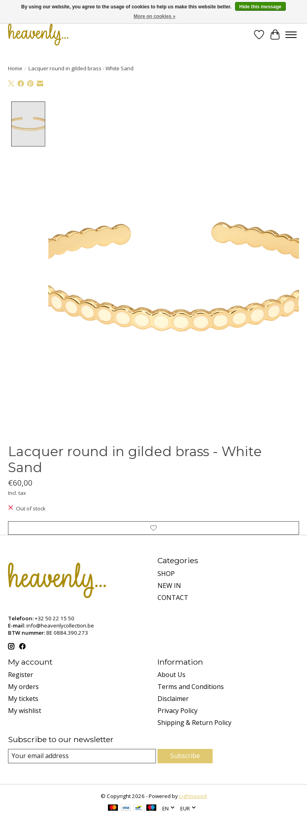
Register (20, 674)
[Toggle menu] (291, 35)
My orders (23, 686)
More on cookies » (154, 16)
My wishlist (24, 710)
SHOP (166, 573)
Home (15, 68)
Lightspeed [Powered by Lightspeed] (193, 796)
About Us (171, 674)
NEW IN (169, 585)
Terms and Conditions (190, 686)
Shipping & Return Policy (194, 722)
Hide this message (260, 7)
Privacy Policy (177, 710)
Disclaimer (173, 698)
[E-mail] (82, 756)
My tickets (23, 698)
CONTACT (172, 597)
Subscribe (185, 755)
